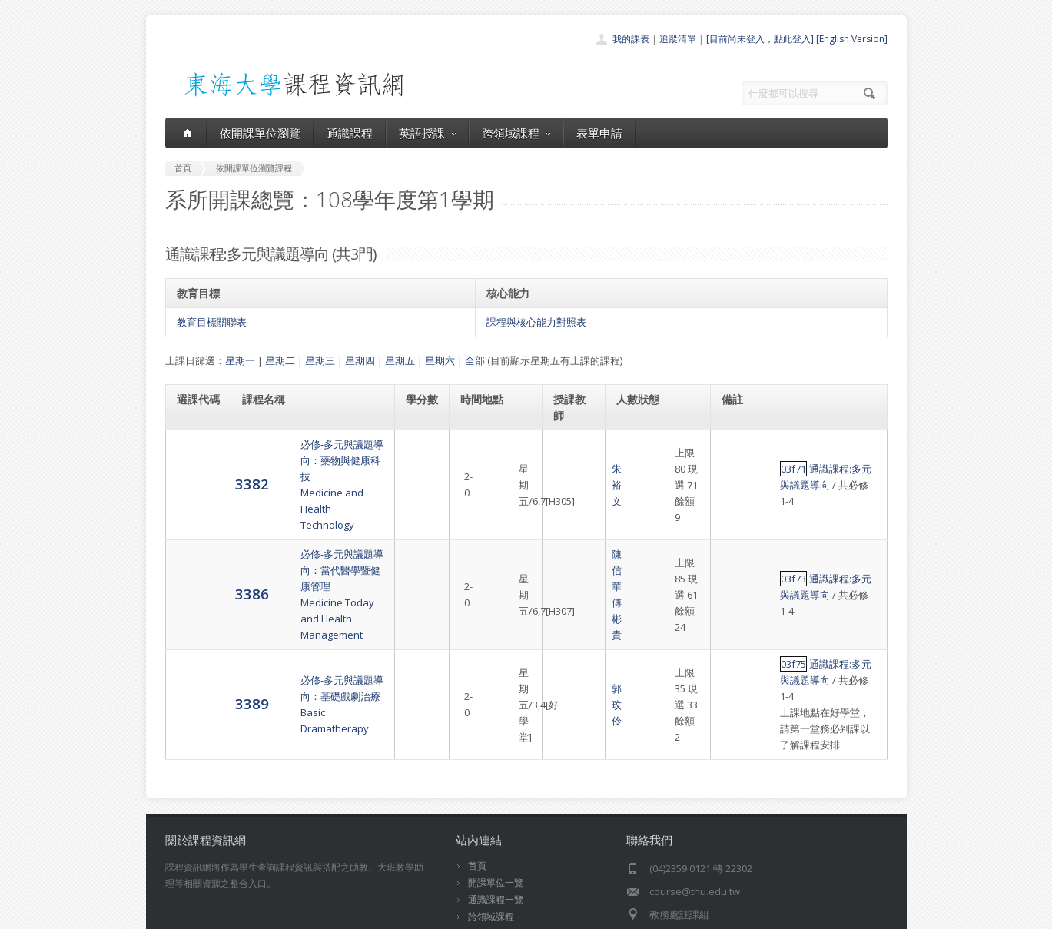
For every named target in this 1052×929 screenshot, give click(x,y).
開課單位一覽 (495, 785)
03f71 (736, 460)
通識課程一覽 (495, 802)
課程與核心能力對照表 (536, 322)
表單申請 (599, 133)
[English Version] (852, 38)
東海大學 (178, 913)
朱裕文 (570, 469)
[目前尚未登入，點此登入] (760, 38)
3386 (194, 545)
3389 (194, 622)
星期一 (240, 360)
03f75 (736, 599)
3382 (194, 467)
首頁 (477, 768)
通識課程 (350, 133)
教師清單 (486, 870)
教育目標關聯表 (212, 322)
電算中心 (374, 913)
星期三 (320, 360)
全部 (475, 360)
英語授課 (427, 133)
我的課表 (630, 38)
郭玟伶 (570, 624)
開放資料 (486, 853)
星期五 (400, 360)
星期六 (440, 360)
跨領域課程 (516, 133)
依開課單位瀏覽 (260, 133)
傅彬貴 (570, 554)
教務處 (423, 913)
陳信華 (570, 538)
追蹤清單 (677, 38)
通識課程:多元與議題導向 (808, 460)
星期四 (360, 360)
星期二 (280, 360)
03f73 (736, 538)
